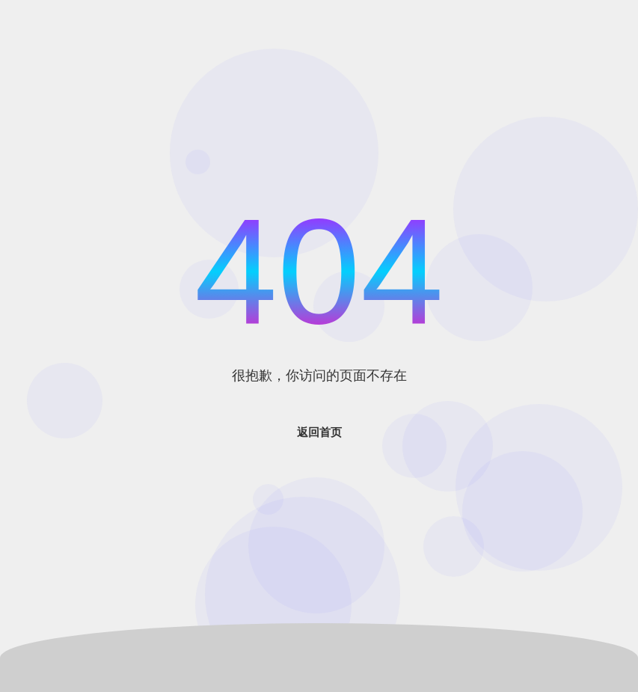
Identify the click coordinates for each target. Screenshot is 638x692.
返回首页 (319, 432)
